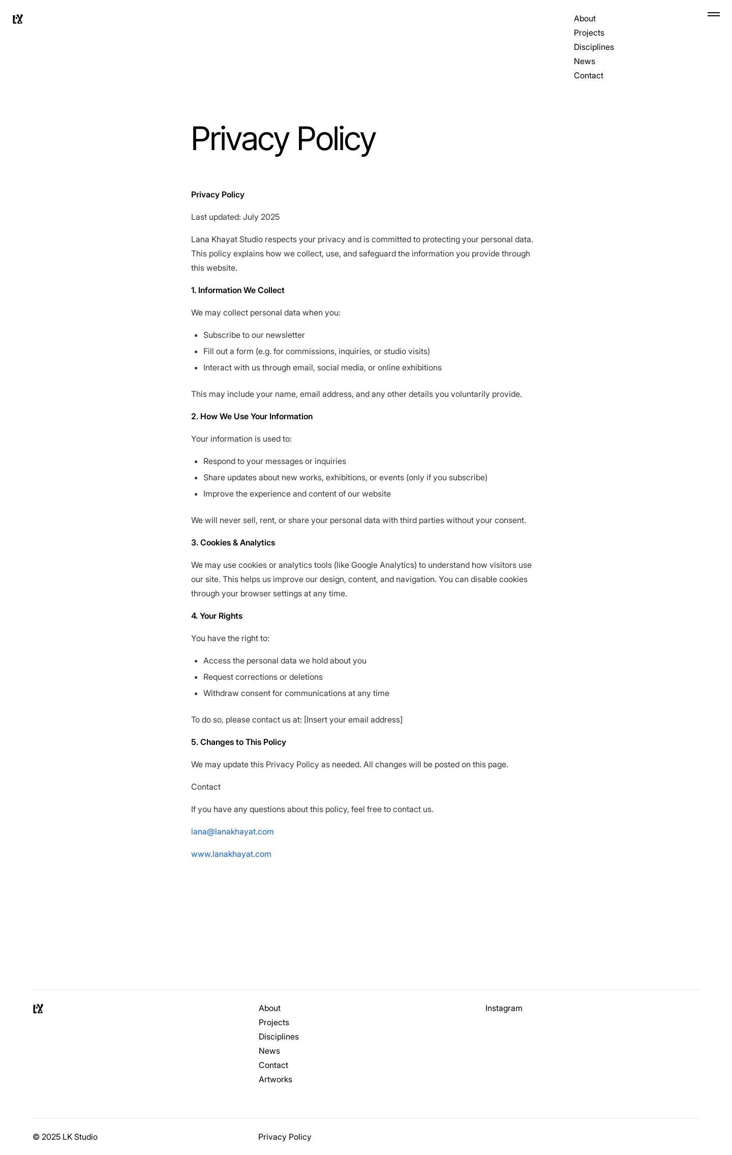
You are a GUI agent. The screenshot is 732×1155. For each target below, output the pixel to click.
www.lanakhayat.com (231, 854)
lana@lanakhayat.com (232, 831)
